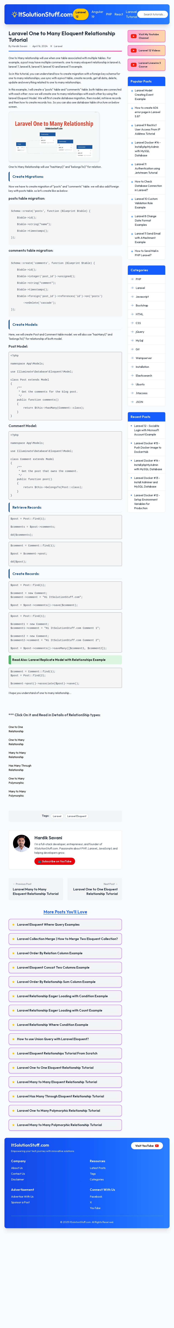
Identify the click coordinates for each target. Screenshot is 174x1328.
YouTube (95, 1208)
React (122, 14)
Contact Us (21, 1173)
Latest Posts (98, 1168)
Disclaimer (20, 1179)
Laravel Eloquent (76, 816)
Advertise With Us (25, 1196)
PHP (112, 14)
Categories (97, 1179)
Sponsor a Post (23, 1202)
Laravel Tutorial (134, 14)
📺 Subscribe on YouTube (54, 861)
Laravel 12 (84, 14)
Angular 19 (100, 14)
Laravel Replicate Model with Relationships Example (67, 660)
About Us (20, 1168)
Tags (93, 1173)
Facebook (96, 1196)
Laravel (57, 816)
